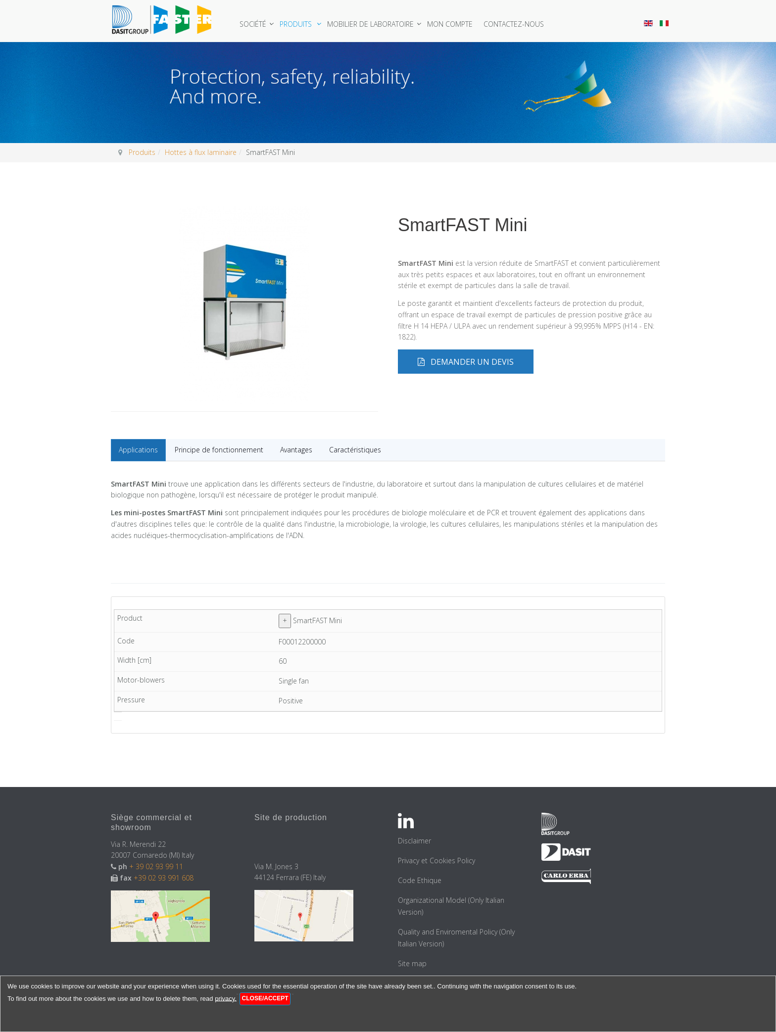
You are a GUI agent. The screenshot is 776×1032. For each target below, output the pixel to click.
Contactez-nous (514, 24)
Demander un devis (466, 361)
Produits (297, 24)
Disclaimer (414, 840)
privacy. (226, 998)
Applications (138, 449)
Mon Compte (450, 24)
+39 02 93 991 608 (164, 878)
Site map (412, 963)
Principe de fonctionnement (219, 449)
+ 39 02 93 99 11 (156, 866)
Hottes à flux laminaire (201, 152)
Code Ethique (419, 880)
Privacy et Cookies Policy (436, 860)
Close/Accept (265, 998)
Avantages (296, 449)
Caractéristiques (355, 449)
